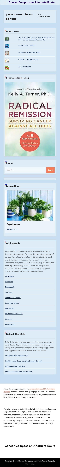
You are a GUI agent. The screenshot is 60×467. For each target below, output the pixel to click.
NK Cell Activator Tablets (15, 366)
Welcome (13, 224)
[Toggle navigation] (5, 2)
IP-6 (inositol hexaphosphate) (16, 356)
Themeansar (30, 464)
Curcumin (8, 292)
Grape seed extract (13, 298)
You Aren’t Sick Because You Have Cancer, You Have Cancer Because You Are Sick (36, 39)
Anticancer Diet (24, 67)
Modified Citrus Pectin (13, 314)
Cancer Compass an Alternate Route (32, 2)
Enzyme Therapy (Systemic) (29, 52)
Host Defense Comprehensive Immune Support (23, 361)
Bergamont (9, 287)
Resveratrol (10, 324)
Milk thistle (9, 308)
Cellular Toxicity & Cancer (28, 60)
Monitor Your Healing (26, 45)
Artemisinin (9, 276)
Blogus (50, 461)
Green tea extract (12, 303)
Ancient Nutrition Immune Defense (18, 372)
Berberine (9, 282)
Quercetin (9, 319)
